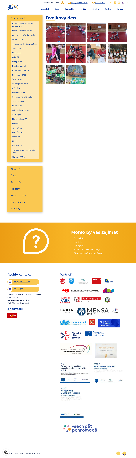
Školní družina (18, 195)
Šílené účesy (17, 40)
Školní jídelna (18, 202)
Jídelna (108, 9)
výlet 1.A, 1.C (17, 128)
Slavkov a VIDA (18, 157)
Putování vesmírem (20, 71)
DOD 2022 (16, 53)
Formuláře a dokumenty (87, 249)
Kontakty (120, 9)
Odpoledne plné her (20, 110)
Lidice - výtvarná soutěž (22, 31)
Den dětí (16, 124)
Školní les (16, 137)
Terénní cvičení (18, 101)
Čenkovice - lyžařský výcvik (23, 35)
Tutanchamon (18, 48)
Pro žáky (83, 9)
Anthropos (16, 115)
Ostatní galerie (18, 18)
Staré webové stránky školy (88, 253)
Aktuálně (45, 9)
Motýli (14, 141)
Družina (95, 9)
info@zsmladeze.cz (79, 3)
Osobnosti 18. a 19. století (22, 97)
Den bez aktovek (19, 66)
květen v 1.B (17, 146)
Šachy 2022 (17, 62)
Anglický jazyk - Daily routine (24, 44)
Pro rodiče (69, 9)
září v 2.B (16, 88)
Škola (57, 9)
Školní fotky (17, 79)
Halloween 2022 (19, 75)
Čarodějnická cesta (20, 84)
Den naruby (17, 106)
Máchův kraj (17, 132)
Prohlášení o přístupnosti (18, 303)
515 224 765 (100, 3)
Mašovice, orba (18, 93)
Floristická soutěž (19, 119)
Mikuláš (15, 57)
